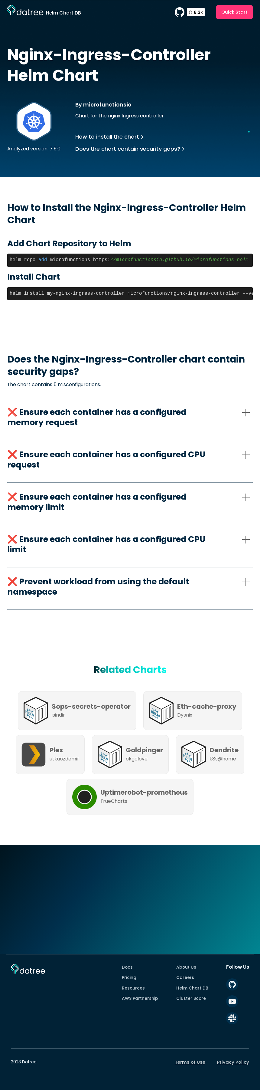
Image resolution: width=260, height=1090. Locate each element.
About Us (186, 967)
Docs (127, 967)
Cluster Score (191, 998)
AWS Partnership (140, 998)
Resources (133, 988)
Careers (185, 977)
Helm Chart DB (192, 988)
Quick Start (234, 12)
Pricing (129, 977)
